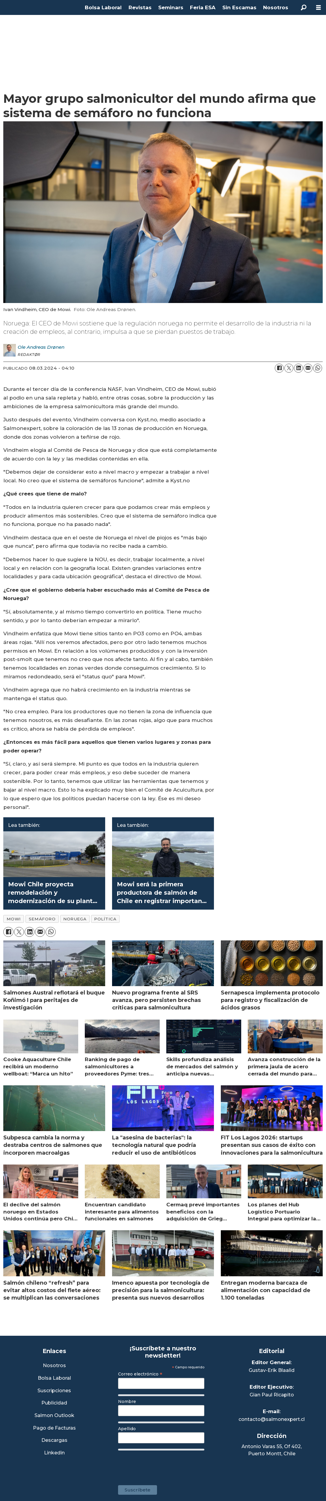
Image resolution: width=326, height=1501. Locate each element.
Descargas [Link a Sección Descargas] (54, 1440)
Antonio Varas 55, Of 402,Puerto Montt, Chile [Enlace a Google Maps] (272, 1450)
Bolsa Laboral (103, 7)
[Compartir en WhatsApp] (317, 368)
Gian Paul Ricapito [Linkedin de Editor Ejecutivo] (272, 1395)
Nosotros (275, 7)
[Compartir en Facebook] (279, 368)
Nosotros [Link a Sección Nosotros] (54, 1366)
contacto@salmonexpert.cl (272, 1419)
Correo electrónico (140, 1374)
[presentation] (163, 1464)
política (105, 918)
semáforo (42, 918)
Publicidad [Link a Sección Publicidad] (54, 1403)
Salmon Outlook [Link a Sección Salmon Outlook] (54, 1416)
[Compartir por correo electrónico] (308, 368)
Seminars (170, 7)
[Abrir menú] (318, 7)
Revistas (140, 7)
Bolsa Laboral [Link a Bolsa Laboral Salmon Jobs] (54, 1378)
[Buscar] (303, 7)
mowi (14, 918)
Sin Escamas (239, 7)
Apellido (127, 1428)
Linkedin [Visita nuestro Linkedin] (54, 1453)
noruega (74, 918)
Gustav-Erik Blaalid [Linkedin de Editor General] (272, 1370)
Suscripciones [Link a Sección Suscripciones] (54, 1391)
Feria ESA (202, 7)
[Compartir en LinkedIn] (298, 368)
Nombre (127, 1401)
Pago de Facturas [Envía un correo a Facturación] (54, 1428)
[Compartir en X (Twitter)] (288, 368)
